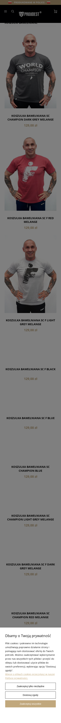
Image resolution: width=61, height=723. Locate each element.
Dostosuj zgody (30, 695)
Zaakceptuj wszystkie (30, 704)
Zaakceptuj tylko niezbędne (30, 686)
